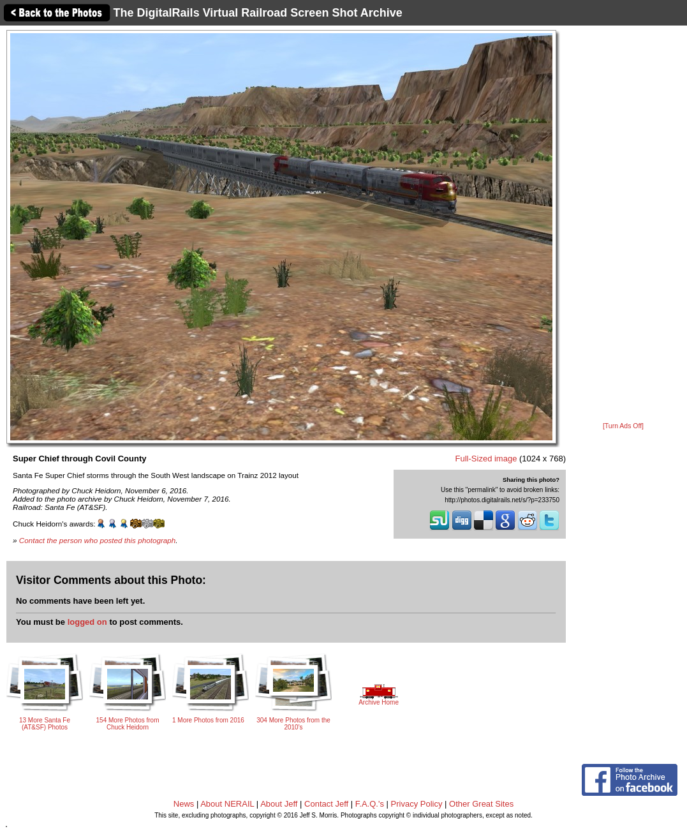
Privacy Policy (417, 804)
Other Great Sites (481, 804)
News (184, 804)
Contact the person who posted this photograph (97, 540)
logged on (87, 622)
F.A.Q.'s (369, 804)
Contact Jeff (326, 804)
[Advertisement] (623, 224)
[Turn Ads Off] (623, 425)
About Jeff (278, 804)
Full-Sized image (486, 458)
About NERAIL (227, 804)
